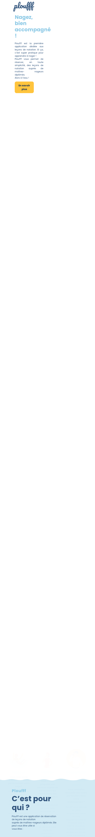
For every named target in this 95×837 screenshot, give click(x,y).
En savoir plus (24, 87)
